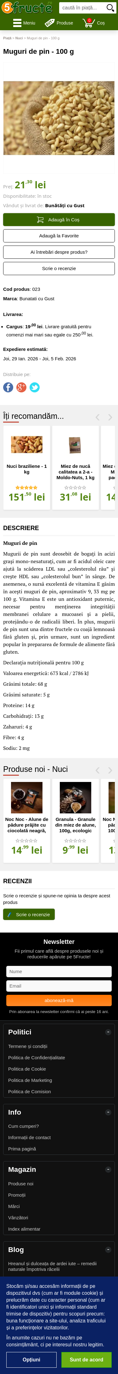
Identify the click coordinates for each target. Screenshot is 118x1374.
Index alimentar (24, 1229)
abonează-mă (59, 1000)
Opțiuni (31, 1359)
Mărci (14, 1206)
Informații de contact (29, 1137)
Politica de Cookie (27, 1069)
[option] (26, 467)
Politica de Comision (29, 1091)
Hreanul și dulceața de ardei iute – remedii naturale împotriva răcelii (52, 1266)
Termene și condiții (27, 1046)
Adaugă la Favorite (59, 235)
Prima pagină (22, 1148)
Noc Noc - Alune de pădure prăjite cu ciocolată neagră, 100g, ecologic (26, 828)
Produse (59, 23)
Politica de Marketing (30, 1080)
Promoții (16, 1195)
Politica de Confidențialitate (36, 1057)
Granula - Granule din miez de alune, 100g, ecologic (75, 825)
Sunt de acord (87, 1359)
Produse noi (20, 1183)
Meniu (24, 23)
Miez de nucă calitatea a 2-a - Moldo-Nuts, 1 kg (76, 471)
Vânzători (18, 1217)
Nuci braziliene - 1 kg (27, 468)
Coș (93, 22)
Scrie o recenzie (59, 268)
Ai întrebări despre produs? (59, 252)
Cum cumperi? (23, 1126)
